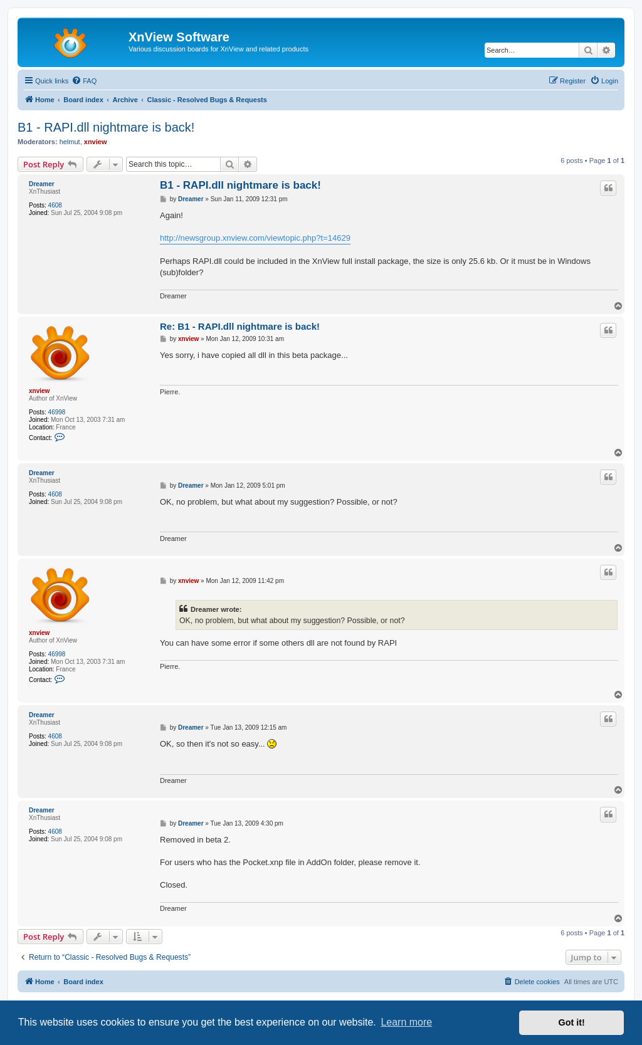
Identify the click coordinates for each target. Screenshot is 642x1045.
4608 (55, 205)
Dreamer (42, 184)
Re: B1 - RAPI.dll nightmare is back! (240, 326)
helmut (70, 141)
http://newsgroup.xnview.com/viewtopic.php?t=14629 (255, 238)
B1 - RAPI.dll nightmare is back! (106, 127)
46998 (57, 412)
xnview (95, 141)
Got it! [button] (572, 1022)
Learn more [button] (406, 1022)
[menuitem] (84, 80)
